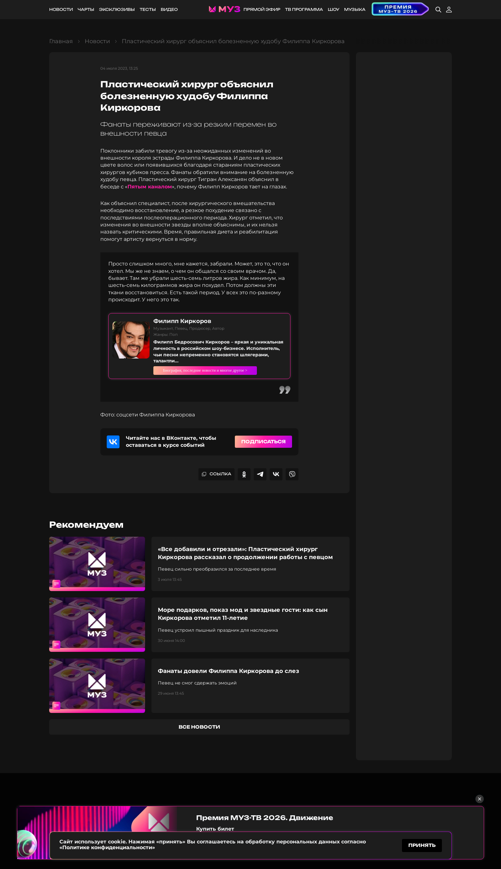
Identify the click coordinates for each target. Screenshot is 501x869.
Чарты (86, 9)
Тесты (148, 9)
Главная (61, 41)
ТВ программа (304, 9)
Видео (169, 9)
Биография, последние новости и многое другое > (219, 373)
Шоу (333, 9)
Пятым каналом (149, 187)
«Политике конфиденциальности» (107, 846)
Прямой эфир (261, 9)
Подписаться (263, 447)
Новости (61, 9)
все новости (199, 733)
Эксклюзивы (117, 9)
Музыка (355, 9)
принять (421, 844)
